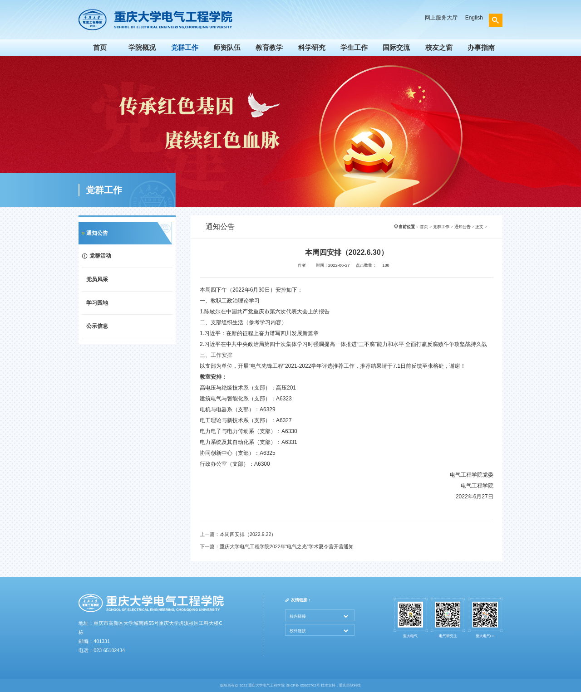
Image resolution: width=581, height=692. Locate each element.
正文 (479, 226)
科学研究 (311, 47)
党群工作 (184, 47)
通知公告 (97, 233)
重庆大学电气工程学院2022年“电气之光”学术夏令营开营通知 (287, 546)
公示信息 (97, 326)
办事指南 (481, 47)
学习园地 (97, 303)
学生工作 (354, 47)
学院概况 (142, 47)
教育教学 (269, 47)
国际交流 (396, 47)
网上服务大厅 (441, 18)
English (474, 18)
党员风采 (97, 279)
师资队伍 (227, 47)
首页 (100, 47)
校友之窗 (439, 47)
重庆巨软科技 (350, 685)
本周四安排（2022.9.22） (248, 534)
